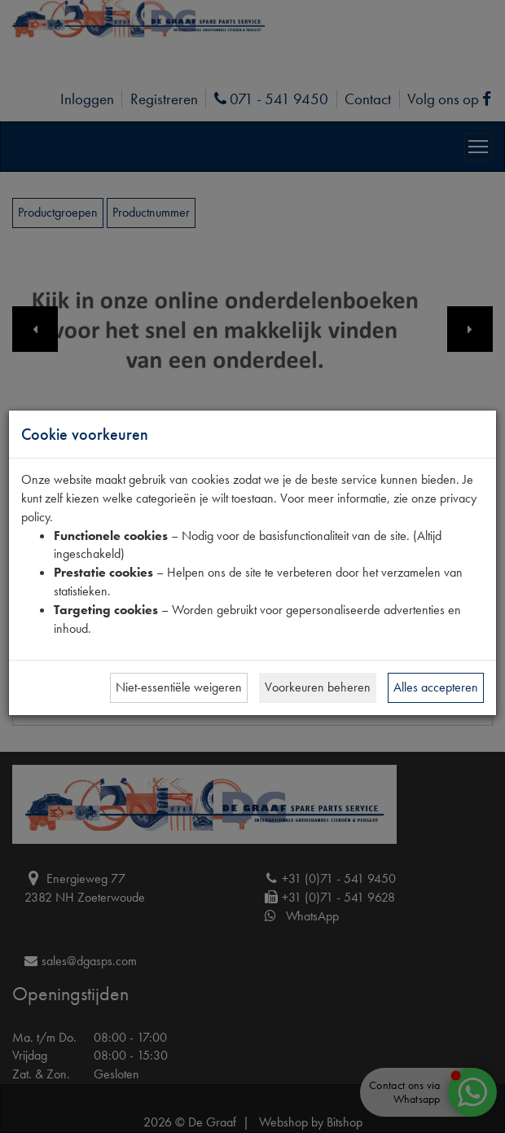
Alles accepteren (435, 687)
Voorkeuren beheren (318, 687)
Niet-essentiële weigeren (179, 687)
